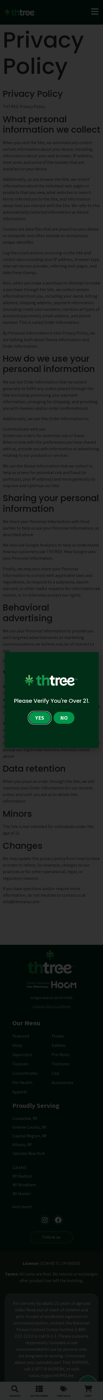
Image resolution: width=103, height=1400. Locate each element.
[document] (51, 700)
